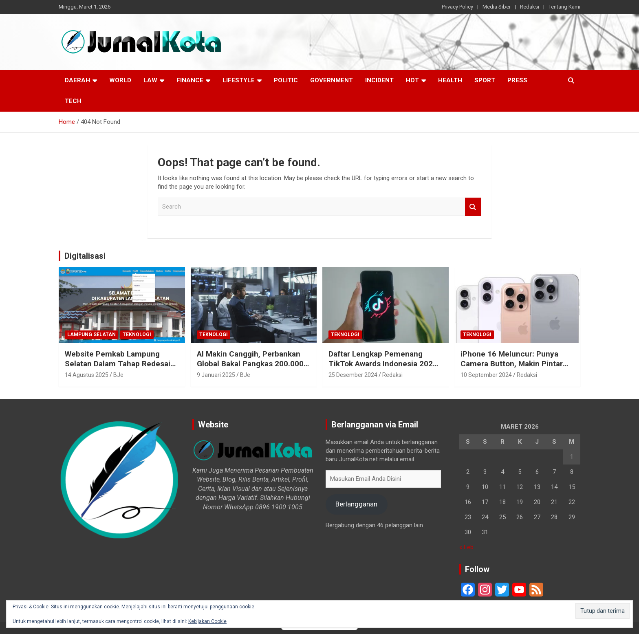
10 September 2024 (486, 375)
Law (150, 80)
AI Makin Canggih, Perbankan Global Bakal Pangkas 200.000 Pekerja (250, 364)
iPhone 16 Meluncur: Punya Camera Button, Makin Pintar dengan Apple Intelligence (512, 364)
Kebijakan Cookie (207, 621)
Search (473, 207)
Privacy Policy (457, 7)
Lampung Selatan (91, 334)
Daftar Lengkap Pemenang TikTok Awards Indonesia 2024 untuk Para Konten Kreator (382, 364)
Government (331, 80)
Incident (379, 80)
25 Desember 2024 (352, 375)
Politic (286, 80)
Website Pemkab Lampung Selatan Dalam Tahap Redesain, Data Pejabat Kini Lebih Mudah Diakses (121, 369)
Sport (484, 80)
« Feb (466, 547)
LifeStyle (239, 80)
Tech (73, 101)
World (120, 80)
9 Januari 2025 (216, 375)
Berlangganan (356, 504)
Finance (189, 80)
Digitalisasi (85, 256)
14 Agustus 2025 (86, 375)
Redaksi (529, 7)
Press (517, 80)
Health (450, 80)
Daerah (77, 80)
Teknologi (137, 334)
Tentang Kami (564, 7)
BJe (118, 375)
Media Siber (497, 7)
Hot (412, 80)
